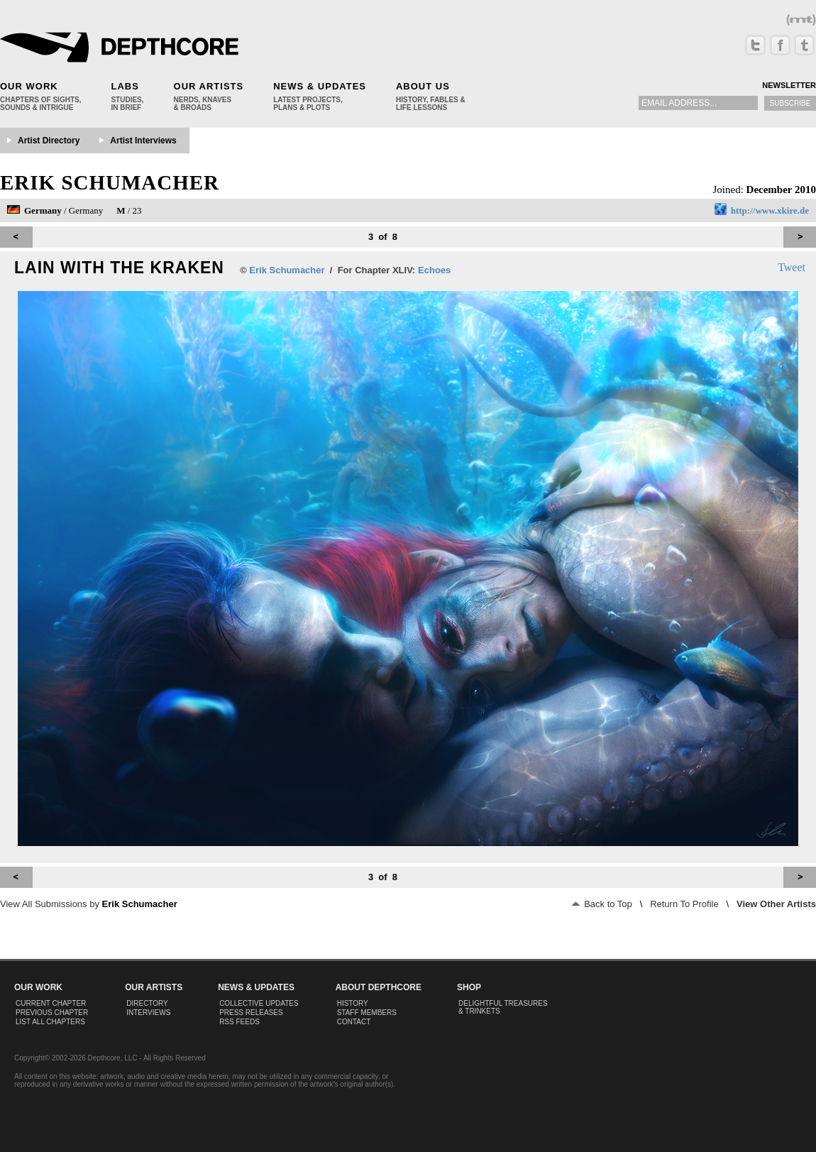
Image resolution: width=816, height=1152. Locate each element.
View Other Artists (776, 904)
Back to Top (602, 904)
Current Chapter (51, 1003)
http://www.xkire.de (770, 210)
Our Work (29, 86)
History (352, 1003)
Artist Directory (48, 141)
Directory (147, 1003)
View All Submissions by (88, 904)
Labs (124, 86)
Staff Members (367, 1012)
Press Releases (250, 1012)
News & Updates (319, 86)
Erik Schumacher (109, 182)
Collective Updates (259, 1003)
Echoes (434, 270)
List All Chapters (50, 1022)
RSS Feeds (239, 1022)
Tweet (791, 267)
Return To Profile (684, 904)
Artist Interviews (143, 141)
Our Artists (209, 86)
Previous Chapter (52, 1012)
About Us (423, 86)
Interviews (148, 1012)
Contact (354, 1022)
